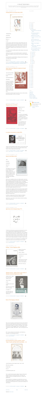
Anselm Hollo (17, 62)
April (32, 60)
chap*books (24, 4)
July (32, 57)
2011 (31, 80)
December (32, 29)
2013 (31, 77)
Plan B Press (31, 93)
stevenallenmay (36, 102)
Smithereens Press (15, 63)
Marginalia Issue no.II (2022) (11, 104)
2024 (31, 26)
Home (17, 389)
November (32, 52)
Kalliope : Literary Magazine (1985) (13, 247)
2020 (31, 67)
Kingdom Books (31, 94)
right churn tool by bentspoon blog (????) (14, 208)
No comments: (22, 128)
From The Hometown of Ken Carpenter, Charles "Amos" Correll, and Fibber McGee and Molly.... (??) (16, 341)
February (32, 61)
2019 (31, 69)
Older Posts (26, 389)
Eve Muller (15, 204)
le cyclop (15, 151)
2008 (31, 84)
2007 (31, 85)
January (32, 63)
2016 (31, 73)
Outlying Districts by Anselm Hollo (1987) (14, 12)
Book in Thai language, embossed (12, 299)
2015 (31, 74)
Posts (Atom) (11, 391)
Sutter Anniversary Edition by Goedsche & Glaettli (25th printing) (16, 69)
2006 (31, 87)
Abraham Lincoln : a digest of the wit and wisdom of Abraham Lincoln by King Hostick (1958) (16, 273)
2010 (31, 81)
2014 (31, 76)
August (32, 56)
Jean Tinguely (11, 151)
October (32, 53)
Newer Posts (7, 389)
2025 (31, 25)
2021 (31, 66)
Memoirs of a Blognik (32, 96)
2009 (31, 83)
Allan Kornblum (11, 62)
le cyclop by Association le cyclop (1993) (14, 132)
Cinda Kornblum (23, 62)
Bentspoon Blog (11, 242)
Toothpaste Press (23, 63)
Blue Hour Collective (32, 95)
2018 (31, 70)
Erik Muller (11, 204)
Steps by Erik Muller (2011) (11, 156)
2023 (31, 28)
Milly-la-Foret (20, 151)
